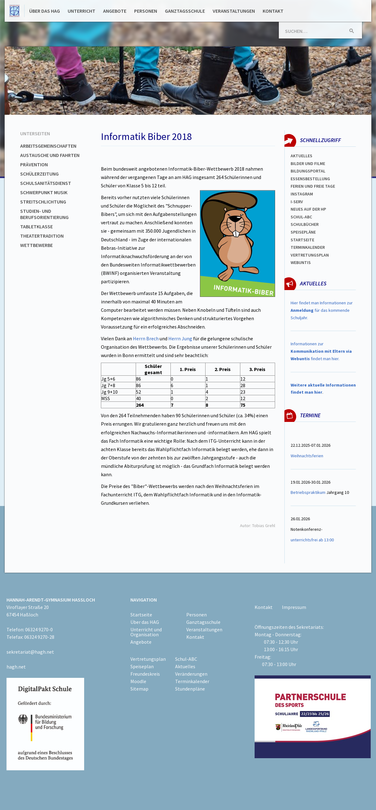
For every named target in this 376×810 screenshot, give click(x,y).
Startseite (302, 240)
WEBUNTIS (301, 262)
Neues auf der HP (308, 209)
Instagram (302, 194)
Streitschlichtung (43, 202)
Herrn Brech (145, 338)
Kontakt (273, 11)
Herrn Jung (180, 338)
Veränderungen (191, 674)
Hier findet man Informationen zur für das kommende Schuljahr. (322, 310)
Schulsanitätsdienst (45, 183)
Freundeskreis (145, 674)
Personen (145, 11)
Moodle (138, 681)
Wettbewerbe (36, 245)
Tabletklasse (36, 226)
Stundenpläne (190, 689)
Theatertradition (42, 236)
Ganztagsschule (185, 11)
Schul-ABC (186, 659)
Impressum (294, 607)
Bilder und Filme (308, 163)
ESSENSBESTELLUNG (310, 178)
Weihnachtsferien (307, 456)
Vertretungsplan (310, 255)
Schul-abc (301, 217)
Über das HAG (44, 11)
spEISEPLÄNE (303, 232)
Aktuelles (301, 156)
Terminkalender (308, 247)
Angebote (114, 11)
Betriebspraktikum (308, 492)
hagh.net (16, 667)
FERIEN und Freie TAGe (313, 186)
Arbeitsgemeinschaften (48, 146)
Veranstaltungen (234, 11)
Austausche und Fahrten (49, 155)
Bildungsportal (308, 171)
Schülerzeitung (39, 174)
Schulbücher (305, 224)
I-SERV (297, 201)
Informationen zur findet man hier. (321, 351)
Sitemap (139, 689)
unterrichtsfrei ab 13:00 (312, 540)
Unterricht (81, 11)
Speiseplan (142, 666)
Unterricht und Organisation (146, 632)
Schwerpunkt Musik (43, 192)
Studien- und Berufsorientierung (44, 214)
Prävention (34, 164)
